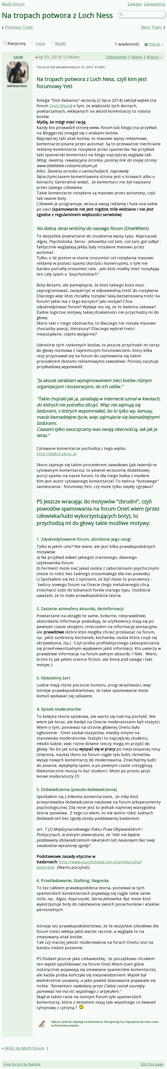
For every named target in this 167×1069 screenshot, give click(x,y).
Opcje (154, 44)
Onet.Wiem (60, 105)
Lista (40, 43)
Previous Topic (19, 27)
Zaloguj (135, 4)
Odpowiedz (116, 56)
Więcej (153, 56)
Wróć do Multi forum (24, 1048)
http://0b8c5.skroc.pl (57, 453)
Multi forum (13, 4)
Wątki (60, 43)
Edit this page (152, 1064)
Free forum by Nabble (21, 1064)
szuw (18, 56)
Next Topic (151, 27)
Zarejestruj (154, 4)
